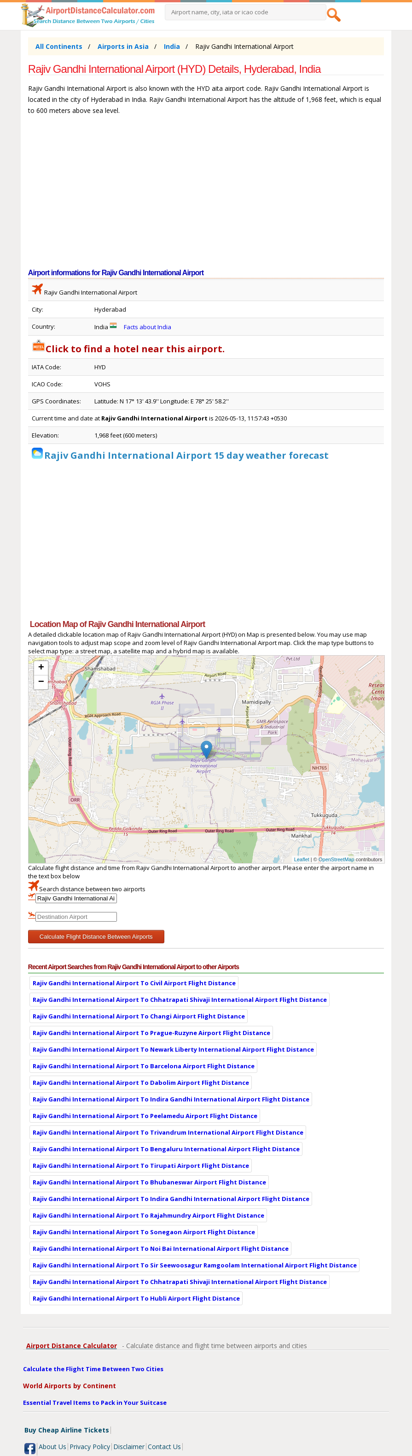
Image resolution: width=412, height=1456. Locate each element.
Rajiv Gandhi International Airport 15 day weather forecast (186, 455)
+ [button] (41, 668)
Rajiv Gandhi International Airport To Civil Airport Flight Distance (134, 983)
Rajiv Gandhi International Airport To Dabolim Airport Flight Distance (141, 1082)
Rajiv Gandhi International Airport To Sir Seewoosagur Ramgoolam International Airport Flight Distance (195, 1265)
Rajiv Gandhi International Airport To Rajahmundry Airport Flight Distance (148, 1215)
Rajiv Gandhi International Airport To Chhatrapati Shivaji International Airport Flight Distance (180, 999)
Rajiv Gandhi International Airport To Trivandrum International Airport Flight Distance (168, 1132)
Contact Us (164, 1446)
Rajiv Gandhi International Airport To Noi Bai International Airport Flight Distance (161, 1248)
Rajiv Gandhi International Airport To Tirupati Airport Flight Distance (141, 1165)
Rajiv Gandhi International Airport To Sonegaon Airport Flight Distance (144, 1232)
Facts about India (147, 327)
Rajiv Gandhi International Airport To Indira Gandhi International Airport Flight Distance (171, 1099)
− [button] (41, 682)
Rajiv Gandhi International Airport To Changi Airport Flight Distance (139, 1016)
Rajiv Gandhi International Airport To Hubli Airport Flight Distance (136, 1298)
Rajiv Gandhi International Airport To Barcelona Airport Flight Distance (144, 1066)
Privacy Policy (90, 1446)
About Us (52, 1446)
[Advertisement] (206, 196)
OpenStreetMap (336, 859)
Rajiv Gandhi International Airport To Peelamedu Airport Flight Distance (145, 1116)
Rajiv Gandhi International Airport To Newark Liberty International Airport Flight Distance (173, 1049)
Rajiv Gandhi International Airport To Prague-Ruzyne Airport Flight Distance (151, 1033)
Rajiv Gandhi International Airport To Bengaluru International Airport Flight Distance (166, 1149)
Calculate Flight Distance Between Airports (96, 936)
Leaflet (301, 859)
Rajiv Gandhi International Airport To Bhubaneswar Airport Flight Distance (149, 1182)
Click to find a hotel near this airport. (128, 349)
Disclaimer (129, 1446)
